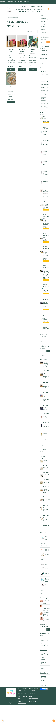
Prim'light (45, 464)
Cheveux (44, 84)
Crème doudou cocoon (45, 157)
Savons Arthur (45, 568)
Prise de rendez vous (25, 12)
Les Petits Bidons (45, 579)
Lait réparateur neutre (46, 294)
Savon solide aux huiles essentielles (46, 138)
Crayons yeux (32, 50)
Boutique (39, 6)
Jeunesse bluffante (43, 688)
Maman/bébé (45, 87)
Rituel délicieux (45, 194)
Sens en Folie (44, 563)
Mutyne (45, 573)
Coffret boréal (45, 412)
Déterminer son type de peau (46, 608)
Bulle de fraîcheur (45, 147)
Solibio (45, 559)
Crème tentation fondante (45, 167)
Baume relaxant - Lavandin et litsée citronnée (46, 309)
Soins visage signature (44, 696)
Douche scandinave (46, 421)
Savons (44, 94)
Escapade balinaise (43, 673)
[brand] (9, 9)
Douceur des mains (46, 429)
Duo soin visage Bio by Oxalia (46, 390)
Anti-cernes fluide (46, 504)
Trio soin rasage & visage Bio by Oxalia (46, 368)
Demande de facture (43, 57)
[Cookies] (2, 721)
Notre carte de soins (36, 9)
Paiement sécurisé (22, 716)
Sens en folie (44, 542)
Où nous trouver (33, 714)
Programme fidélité (22, 708)
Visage (44, 77)
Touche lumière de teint (46, 495)
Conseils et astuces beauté (44, 20)
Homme (44, 90)
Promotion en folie (44, 111)
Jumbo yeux (11, 87)
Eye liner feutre (11, 50)
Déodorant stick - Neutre (46, 243)
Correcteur (46, 486)
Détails (11, 69)
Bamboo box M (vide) (45, 523)
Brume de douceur (45, 186)
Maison (44, 107)
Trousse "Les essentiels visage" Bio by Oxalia (46, 402)
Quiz (42, 600)
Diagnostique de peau (22, 9)
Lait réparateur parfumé (46, 324)
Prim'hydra (46, 472)
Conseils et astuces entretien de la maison (44, 29)
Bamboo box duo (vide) (45, 513)
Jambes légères (43, 668)
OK (48, 44)
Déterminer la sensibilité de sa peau (46, 621)
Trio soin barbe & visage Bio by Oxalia (46, 380)
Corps (44, 80)
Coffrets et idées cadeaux (44, 102)
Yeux (25, 16)
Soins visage (43, 652)
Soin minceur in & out (44, 678)
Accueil (24, 6)
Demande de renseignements (44, 53)
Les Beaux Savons (45, 585)
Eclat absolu (44, 692)
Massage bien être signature (43, 663)
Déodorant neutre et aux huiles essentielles (46, 123)
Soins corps (42, 647)
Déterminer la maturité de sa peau (46, 627)
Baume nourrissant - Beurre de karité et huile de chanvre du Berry (46, 278)
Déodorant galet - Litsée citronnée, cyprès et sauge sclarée (46, 259)
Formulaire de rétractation (43, 61)
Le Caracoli (45, 591)
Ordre (24, 31)
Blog (33, 12)
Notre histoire (31, 6)
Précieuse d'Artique (45, 438)
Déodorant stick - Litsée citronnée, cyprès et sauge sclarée (46, 227)
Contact (39, 12)
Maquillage (19, 16)
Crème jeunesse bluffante (45, 177)
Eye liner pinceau (22, 50)
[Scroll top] (53, 720)
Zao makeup (45, 554)
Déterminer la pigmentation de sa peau (46, 614)
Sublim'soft (46, 479)
